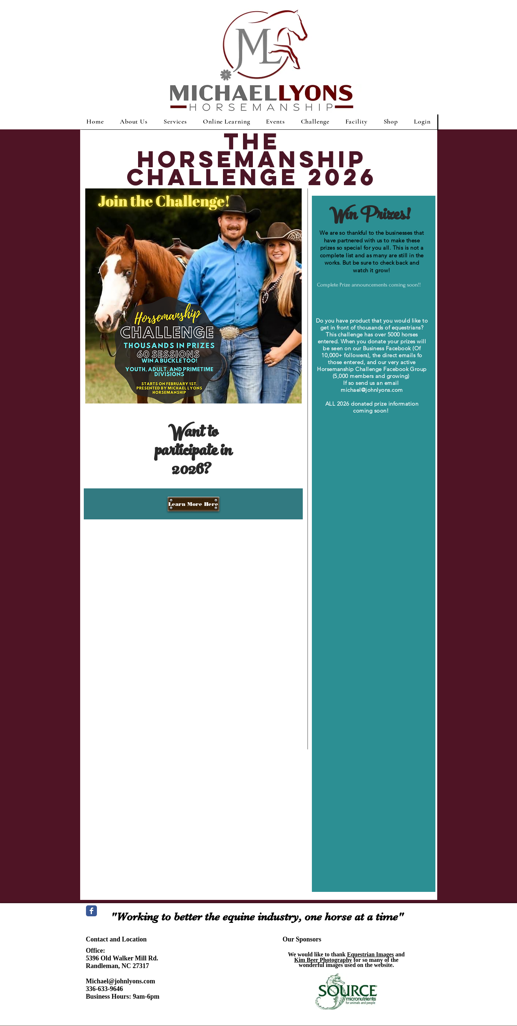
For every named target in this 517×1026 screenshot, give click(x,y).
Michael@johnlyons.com (120, 981)
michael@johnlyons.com (372, 389)
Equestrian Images (370, 954)
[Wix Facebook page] (91, 910)
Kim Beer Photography (323, 960)
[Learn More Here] (193, 504)
